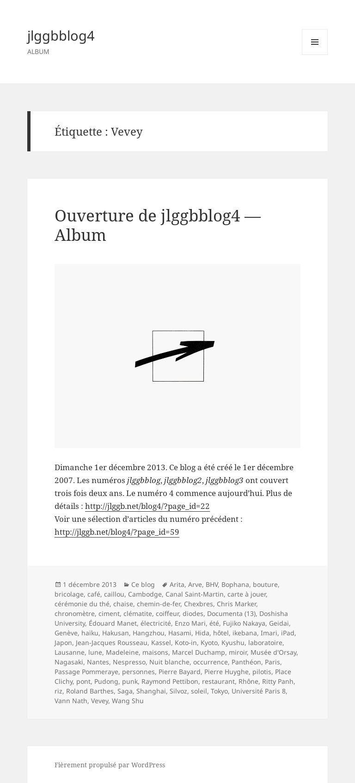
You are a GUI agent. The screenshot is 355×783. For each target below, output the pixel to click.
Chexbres (198, 603)
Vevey (99, 700)
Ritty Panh (278, 681)
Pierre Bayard (180, 671)
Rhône (248, 681)
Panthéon (246, 661)
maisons (155, 652)
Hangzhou (149, 632)
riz (58, 691)
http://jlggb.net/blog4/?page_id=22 (147, 506)
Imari (269, 632)
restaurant (218, 681)
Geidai (279, 623)
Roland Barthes (90, 691)
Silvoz (178, 691)
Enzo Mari (190, 623)
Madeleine (122, 652)
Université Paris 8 (259, 691)
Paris (272, 661)
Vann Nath (71, 700)
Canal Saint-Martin (194, 594)
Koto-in (186, 642)
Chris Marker (236, 603)
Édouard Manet (113, 623)
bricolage (69, 594)
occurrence (210, 661)
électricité (156, 623)
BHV (212, 584)
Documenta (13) (231, 613)
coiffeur (167, 613)
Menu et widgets (315, 54)
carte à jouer (246, 594)
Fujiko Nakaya (244, 623)
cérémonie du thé (82, 603)
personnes (138, 671)
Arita (177, 584)
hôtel (221, 632)
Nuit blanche (169, 661)
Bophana (235, 584)
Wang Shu (128, 700)
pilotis (261, 671)
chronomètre (75, 613)
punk (130, 681)
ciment (109, 613)
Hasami (179, 632)
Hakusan (115, 632)
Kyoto (209, 642)
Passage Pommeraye (86, 671)
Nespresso (129, 661)
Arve (195, 584)
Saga (125, 691)
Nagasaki (69, 661)
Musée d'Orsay (273, 652)
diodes (193, 613)
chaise (123, 603)
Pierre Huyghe (226, 671)
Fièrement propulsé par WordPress (110, 764)
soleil (199, 691)
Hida (202, 632)
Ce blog (143, 584)
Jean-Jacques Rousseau (111, 642)
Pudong (106, 681)
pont (83, 681)
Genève (66, 632)
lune (95, 652)
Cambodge (145, 594)
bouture (265, 584)
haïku (89, 632)
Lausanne (70, 652)
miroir (238, 652)
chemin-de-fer (158, 603)
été (214, 623)
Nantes (98, 661)
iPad (287, 632)
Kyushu (233, 642)
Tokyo (219, 691)
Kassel (161, 642)
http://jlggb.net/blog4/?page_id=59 (117, 531)
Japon (63, 642)
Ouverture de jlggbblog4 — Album (158, 224)
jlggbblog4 (61, 35)
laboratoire (265, 642)
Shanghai (151, 691)
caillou (114, 594)
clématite (137, 613)
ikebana (245, 632)
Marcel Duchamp (198, 652)
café (93, 594)
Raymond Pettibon (169, 681)
